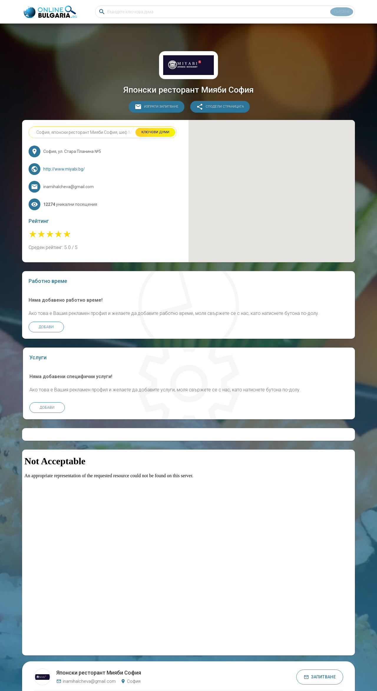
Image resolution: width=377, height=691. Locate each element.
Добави (51, 357)
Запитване (320, 648)
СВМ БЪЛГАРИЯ (104, 676)
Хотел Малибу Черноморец (133, 676)
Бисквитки (197, 668)
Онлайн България (159, 668)
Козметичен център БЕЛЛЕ (167, 676)
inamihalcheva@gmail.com (86, 652)
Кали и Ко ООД (274, 676)
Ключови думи (155, 138)
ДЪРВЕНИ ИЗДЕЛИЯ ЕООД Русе (244, 676)
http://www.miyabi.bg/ (69, 174)
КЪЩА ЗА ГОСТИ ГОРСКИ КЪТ (204, 676)
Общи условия (221, 668)
